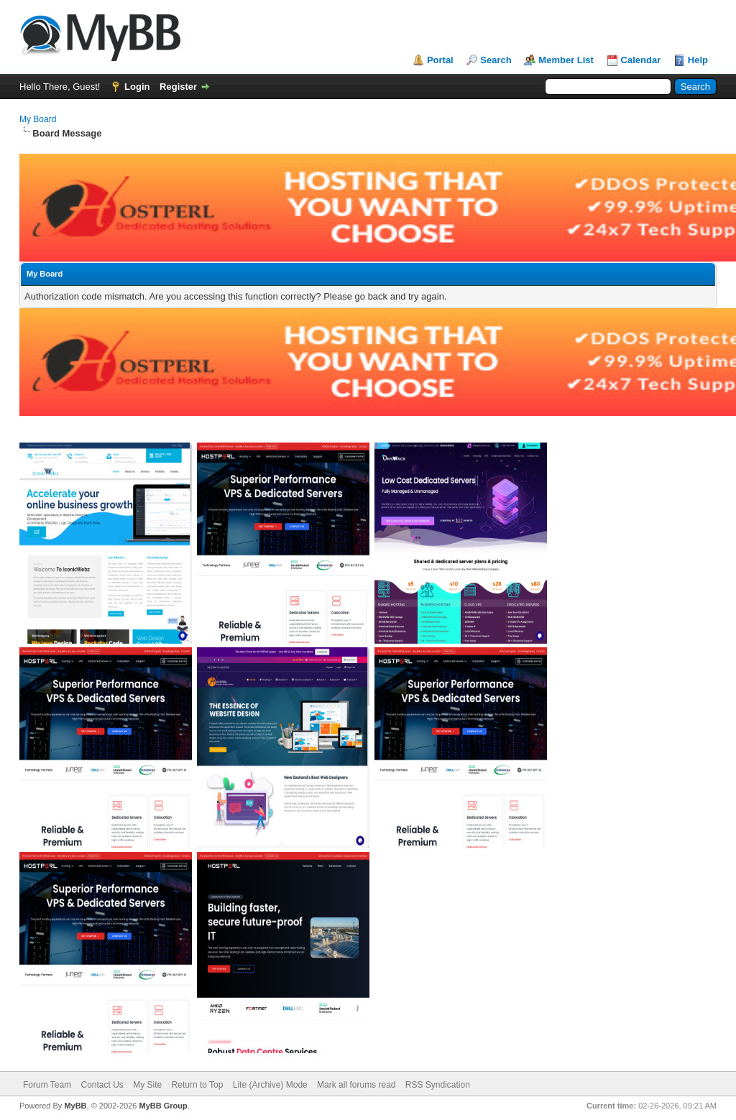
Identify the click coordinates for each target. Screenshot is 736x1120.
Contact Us (101, 1085)
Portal (440, 60)
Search (495, 60)
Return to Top (198, 1085)
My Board (37, 119)
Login (137, 86)
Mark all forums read (356, 1085)
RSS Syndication (437, 1085)
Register (178, 86)
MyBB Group (163, 1105)
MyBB (75, 1105)
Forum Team (47, 1085)
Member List (566, 60)
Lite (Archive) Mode (270, 1085)
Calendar (641, 60)
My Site (147, 1085)
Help (698, 60)
